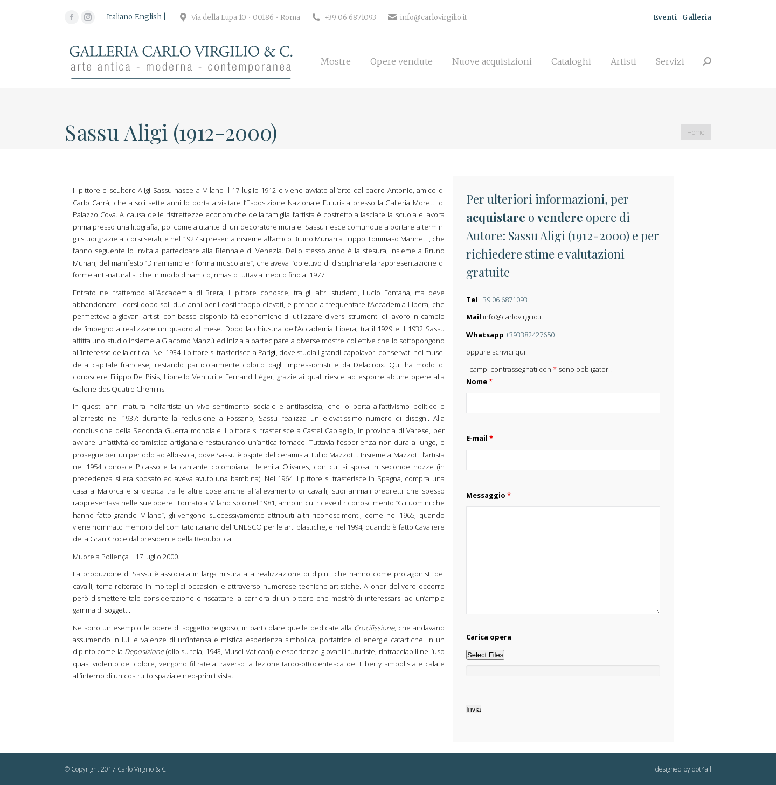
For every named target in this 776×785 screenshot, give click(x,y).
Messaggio (488, 495)
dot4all (701, 769)
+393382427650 (530, 334)
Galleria (696, 17)
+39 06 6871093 (503, 299)
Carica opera (488, 637)
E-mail (479, 438)
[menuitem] (335, 61)
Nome (479, 381)
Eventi (665, 17)
